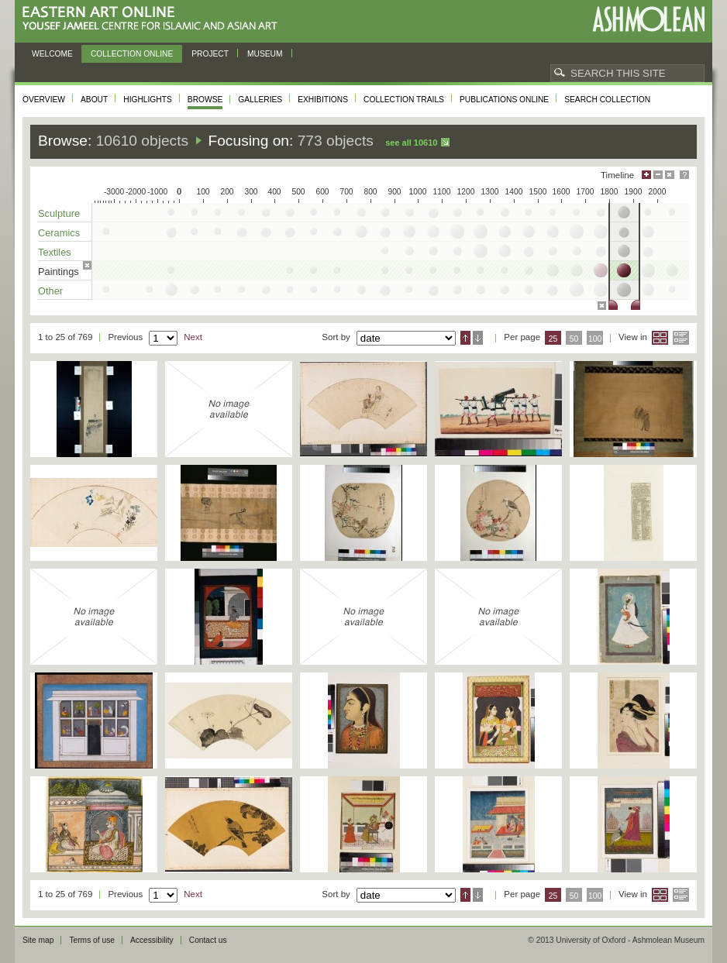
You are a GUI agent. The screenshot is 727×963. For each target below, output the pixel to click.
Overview (43, 99)
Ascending (465, 338)
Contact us (208, 940)
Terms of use (92, 940)
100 (594, 339)
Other (50, 291)
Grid (660, 338)
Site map (37, 940)
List (681, 338)
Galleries (260, 99)
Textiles (54, 252)
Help (684, 174)
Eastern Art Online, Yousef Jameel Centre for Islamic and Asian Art (153, 19)
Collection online (132, 54)
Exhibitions (323, 99)
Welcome (52, 54)
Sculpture (59, 213)
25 (553, 339)
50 (574, 339)
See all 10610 (411, 142)
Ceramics (59, 233)
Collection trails (404, 99)
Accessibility (152, 940)
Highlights (147, 99)
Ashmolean (648, 19)
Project (210, 54)
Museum (265, 54)
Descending (478, 338)
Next (193, 337)
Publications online (504, 99)
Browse (205, 99)
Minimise (658, 174)
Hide (669, 174)
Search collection (607, 99)
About (94, 99)
